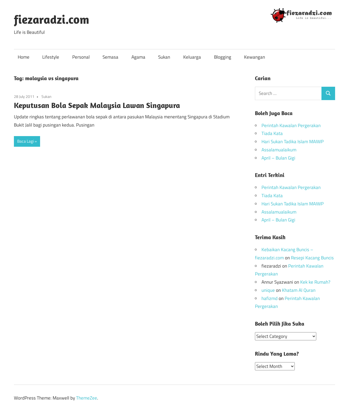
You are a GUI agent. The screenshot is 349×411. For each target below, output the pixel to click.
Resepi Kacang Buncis (312, 257)
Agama (138, 57)
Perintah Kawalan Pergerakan (291, 125)
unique (268, 290)
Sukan (164, 57)
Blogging (222, 57)
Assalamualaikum (278, 149)
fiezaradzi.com (51, 19)
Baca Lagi (25, 141)
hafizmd (269, 298)
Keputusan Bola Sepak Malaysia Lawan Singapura (97, 105)
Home (23, 57)
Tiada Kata (272, 133)
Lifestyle (50, 57)
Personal (81, 57)
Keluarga (192, 57)
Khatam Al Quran (298, 290)
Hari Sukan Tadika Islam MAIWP (292, 141)
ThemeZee (86, 397)
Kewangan (254, 57)
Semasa (110, 57)
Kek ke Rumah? (315, 282)
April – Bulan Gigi (278, 157)
